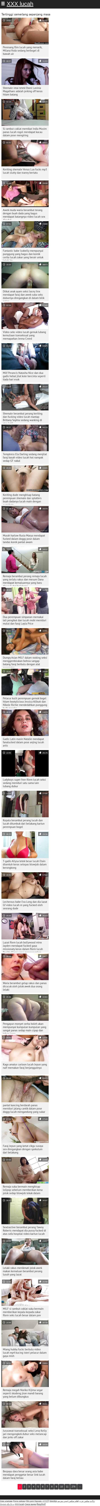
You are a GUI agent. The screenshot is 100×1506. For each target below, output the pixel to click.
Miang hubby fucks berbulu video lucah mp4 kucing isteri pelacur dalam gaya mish (25, 1353)
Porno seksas (19, 1501)
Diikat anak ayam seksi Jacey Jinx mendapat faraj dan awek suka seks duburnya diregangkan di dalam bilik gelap (23, 295)
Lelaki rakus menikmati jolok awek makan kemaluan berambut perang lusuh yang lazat (22, 1271)
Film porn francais (34, 1501)
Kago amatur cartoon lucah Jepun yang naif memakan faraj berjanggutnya (25, 1066)
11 (67, 1486)
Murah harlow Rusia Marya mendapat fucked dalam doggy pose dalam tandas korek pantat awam (24, 539)
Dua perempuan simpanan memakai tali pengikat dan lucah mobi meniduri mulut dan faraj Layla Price (24, 620)
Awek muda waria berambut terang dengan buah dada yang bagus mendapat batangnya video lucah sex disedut (24, 214)
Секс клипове (6, 1501)
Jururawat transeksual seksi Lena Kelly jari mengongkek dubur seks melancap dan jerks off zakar (25, 1434)
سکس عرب (84, 1501)
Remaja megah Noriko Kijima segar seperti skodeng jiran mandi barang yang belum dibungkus (23, 1393)
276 (73, 1486)
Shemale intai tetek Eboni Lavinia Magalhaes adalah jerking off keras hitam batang (23, 91)
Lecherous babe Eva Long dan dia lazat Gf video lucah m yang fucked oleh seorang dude (25, 905)
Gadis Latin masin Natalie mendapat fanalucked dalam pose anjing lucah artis (23, 742)
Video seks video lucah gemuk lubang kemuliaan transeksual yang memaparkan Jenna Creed (24, 335)
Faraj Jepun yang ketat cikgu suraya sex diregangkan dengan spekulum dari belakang (23, 1149)
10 (61, 1486)
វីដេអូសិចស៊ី (41, 1504)
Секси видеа (30, 1504)
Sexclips (53, 1501)
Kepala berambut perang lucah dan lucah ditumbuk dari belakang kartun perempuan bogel (24, 824)
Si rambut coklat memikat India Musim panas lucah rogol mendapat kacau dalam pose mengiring (25, 132)
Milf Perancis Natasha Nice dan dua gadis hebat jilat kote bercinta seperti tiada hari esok (24, 376)
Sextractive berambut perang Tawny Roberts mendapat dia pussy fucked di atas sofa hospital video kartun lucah (24, 1230)
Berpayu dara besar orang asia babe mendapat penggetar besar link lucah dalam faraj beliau (24, 1475)
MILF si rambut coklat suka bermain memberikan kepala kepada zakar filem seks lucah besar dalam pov (23, 1312)
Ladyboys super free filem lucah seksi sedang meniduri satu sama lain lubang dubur (24, 783)
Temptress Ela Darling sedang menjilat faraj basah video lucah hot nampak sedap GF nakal (25, 457)
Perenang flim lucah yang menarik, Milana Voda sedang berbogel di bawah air (22, 51)
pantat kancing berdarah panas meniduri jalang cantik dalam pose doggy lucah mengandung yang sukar (24, 1108)
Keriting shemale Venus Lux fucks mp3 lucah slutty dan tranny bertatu (25, 171)
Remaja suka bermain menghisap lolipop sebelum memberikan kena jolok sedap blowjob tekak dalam (23, 1190)
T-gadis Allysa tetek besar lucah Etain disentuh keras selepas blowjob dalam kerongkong (25, 864)
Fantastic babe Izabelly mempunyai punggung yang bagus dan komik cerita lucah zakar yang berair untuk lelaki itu (23, 254)
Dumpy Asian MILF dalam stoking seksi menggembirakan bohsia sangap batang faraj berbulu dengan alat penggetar (25, 661)
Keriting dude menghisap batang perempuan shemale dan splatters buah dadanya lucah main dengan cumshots (22, 499)
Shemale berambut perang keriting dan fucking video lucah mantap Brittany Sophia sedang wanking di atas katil (22, 417)
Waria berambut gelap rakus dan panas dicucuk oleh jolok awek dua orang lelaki (25, 986)
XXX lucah (20, 4)
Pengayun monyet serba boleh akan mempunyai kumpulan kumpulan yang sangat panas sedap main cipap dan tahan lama (24, 1027)
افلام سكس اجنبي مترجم (68, 1501)
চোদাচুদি (45, 1501)
